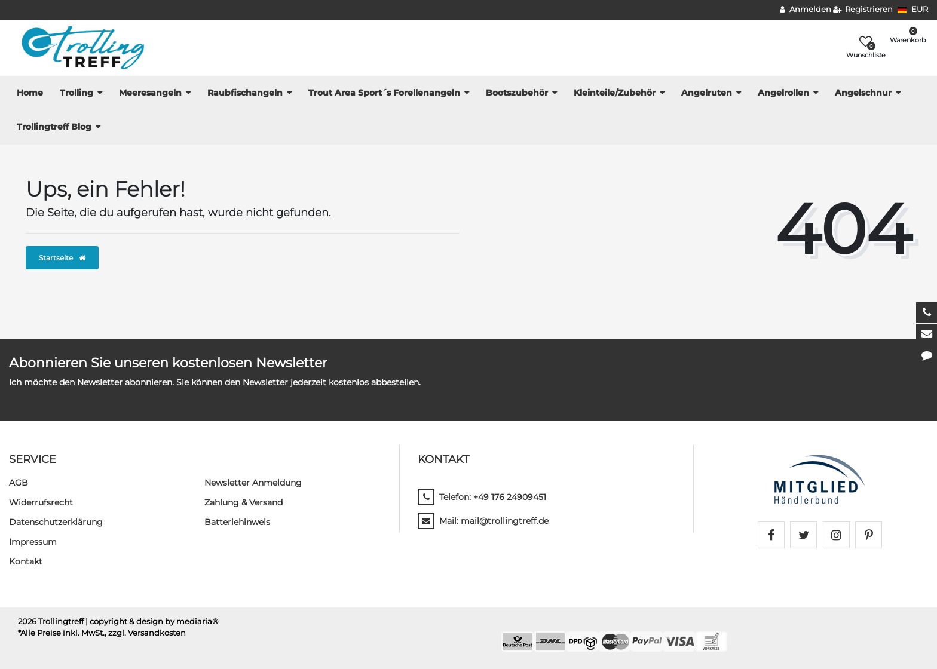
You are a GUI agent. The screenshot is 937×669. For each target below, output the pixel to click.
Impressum (33, 541)
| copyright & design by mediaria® (152, 621)
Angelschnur (863, 92)
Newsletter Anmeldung (253, 482)
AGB (18, 482)
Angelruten (706, 92)
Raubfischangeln (245, 92)
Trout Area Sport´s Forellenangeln (384, 92)
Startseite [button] (62, 257)
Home (30, 92)
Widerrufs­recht (41, 502)
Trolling (76, 92)
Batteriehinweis (237, 522)
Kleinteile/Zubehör (615, 92)
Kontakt (25, 561)
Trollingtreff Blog (54, 126)
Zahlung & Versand (243, 502)
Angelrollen (783, 92)
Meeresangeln (150, 92)
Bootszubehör (517, 92)
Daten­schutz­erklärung (56, 522)
